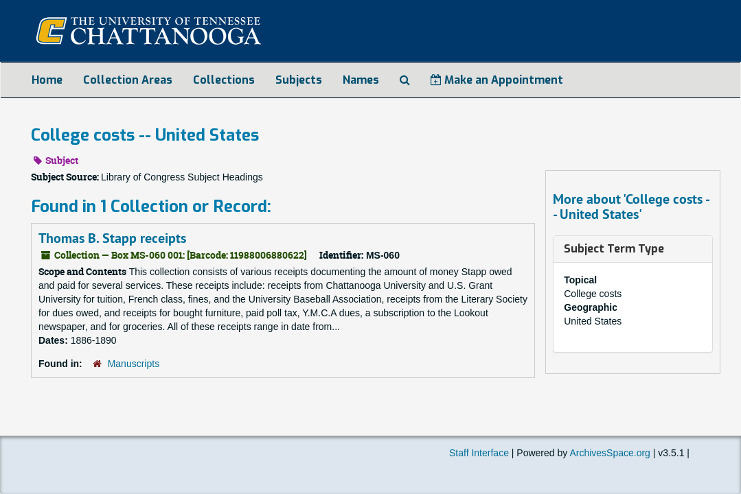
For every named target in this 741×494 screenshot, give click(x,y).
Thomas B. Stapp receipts (112, 238)
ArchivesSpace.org (609, 452)
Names (361, 80)
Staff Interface (479, 452)
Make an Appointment (497, 80)
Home (47, 80)
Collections (224, 80)
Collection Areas (127, 80)
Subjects (298, 80)
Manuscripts (133, 363)
